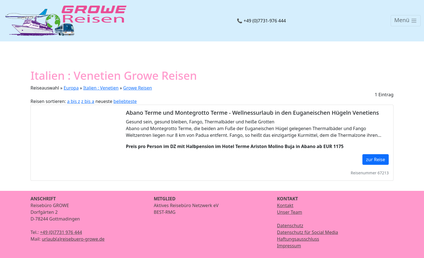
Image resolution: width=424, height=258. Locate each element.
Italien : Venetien (100, 88)
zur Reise (375, 159)
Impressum (289, 246)
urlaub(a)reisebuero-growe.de (73, 239)
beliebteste (125, 101)
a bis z (73, 101)
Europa (71, 88)
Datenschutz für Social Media (307, 232)
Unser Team (289, 212)
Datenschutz (290, 225)
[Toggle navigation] (406, 20)
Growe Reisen (137, 88)
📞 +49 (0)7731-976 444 (261, 21)
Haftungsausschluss (298, 239)
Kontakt (285, 205)
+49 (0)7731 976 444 (61, 232)
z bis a (87, 101)
